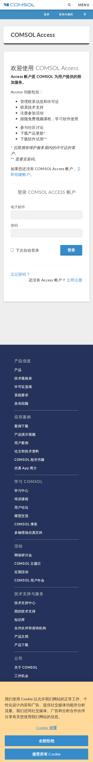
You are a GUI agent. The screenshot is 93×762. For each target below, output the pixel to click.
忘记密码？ (20, 274)
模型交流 (21, 515)
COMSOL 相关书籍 (29, 459)
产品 (17, 369)
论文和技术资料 (26, 451)
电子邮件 (18, 206)
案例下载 (21, 425)
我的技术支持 (24, 611)
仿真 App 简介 (25, 467)
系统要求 (21, 395)
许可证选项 (23, 386)
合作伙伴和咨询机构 (30, 627)
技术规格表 (23, 378)
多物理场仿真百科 (28, 532)
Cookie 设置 (46, 727)
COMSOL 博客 (25, 524)
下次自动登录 (27, 250)
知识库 (19, 619)
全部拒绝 (46, 741)
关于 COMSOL (25, 667)
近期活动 (21, 571)
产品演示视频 (24, 434)
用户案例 (21, 442)
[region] (46, 722)
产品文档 (21, 636)
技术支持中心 (24, 602)
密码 (14, 225)
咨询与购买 (66, 14)
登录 (46, 14)
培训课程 (21, 498)
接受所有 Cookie (46, 754)
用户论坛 (21, 507)
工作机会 (21, 675)
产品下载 (21, 644)
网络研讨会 (23, 555)
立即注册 (74, 280)
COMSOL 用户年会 (29, 580)
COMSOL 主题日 (27, 563)
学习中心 (21, 490)
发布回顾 (21, 403)
